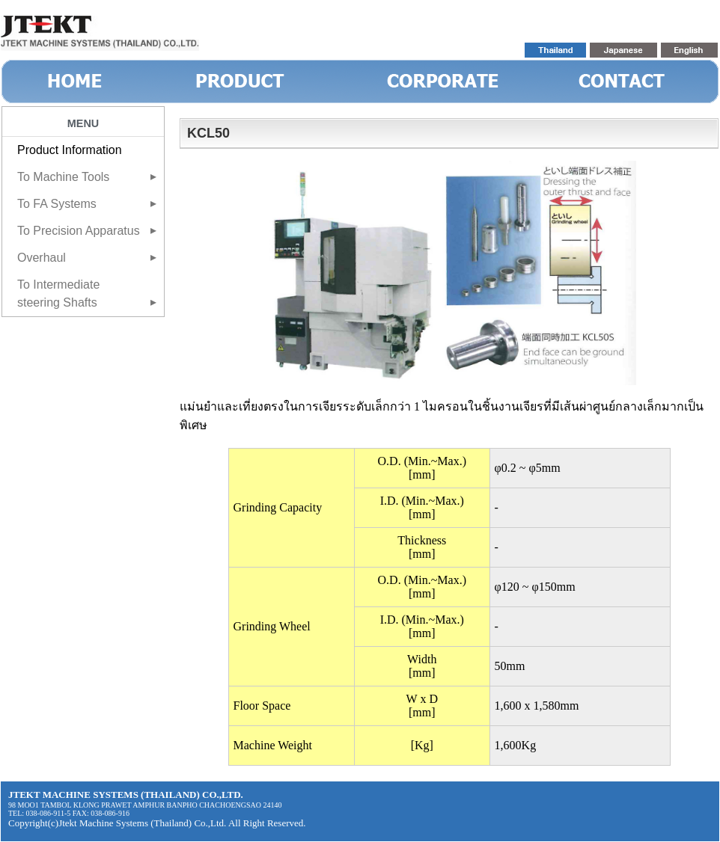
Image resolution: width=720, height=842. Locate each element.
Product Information (69, 150)
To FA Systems (57, 203)
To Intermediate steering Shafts (58, 293)
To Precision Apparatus (78, 230)
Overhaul (41, 257)
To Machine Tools (63, 176)
